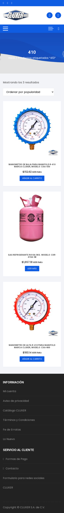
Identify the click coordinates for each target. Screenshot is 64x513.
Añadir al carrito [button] (32, 178)
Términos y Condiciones (19, 420)
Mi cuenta (9, 391)
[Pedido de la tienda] (28, 92)
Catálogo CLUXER (14, 410)
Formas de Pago (15, 459)
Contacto (11, 468)
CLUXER (8, 488)
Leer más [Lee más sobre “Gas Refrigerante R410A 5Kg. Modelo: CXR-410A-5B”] (32, 268)
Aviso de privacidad (16, 401)
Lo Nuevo (9, 439)
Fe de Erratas (12, 430)
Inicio (11, 58)
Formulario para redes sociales (23, 478)
